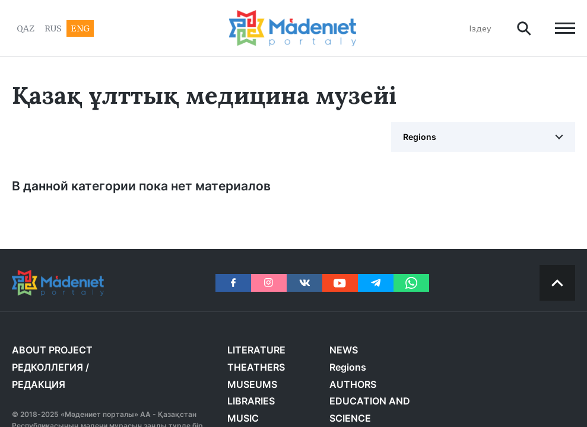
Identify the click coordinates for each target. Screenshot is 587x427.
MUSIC (243, 418)
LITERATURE (256, 350)
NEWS (343, 350)
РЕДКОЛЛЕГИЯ (47, 367)
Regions (419, 137)
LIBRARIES (251, 401)
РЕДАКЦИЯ (38, 384)
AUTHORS (352, 384)
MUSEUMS (252, 384)
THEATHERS (256, 367)
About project (52, 350)
